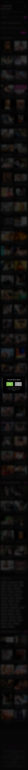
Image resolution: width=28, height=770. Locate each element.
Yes (10, 384)
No (18, 384)
